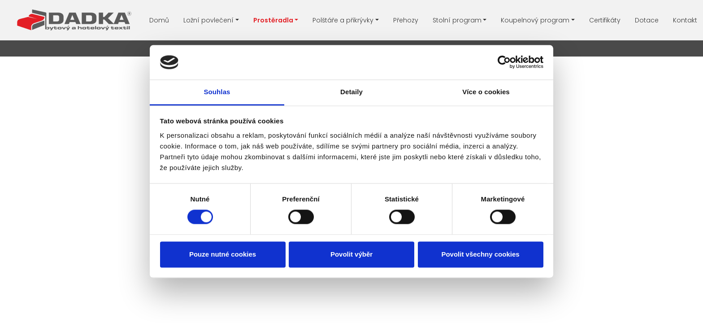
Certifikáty (605, 20)
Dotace (647, 20)
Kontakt (685, 20)
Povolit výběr (351, 254)
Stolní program (457, 20)
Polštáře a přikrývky (342, 20)
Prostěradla (273, 20)
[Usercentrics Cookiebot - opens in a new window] (504, 62)
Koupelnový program (535, 20)
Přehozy (405, 20)
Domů (159, 20)
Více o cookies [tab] (486, 92)
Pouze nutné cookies (222, 254)
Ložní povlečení (208, 20)
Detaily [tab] (351, 92)
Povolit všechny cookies (480, 254)
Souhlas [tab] (217, 92)
